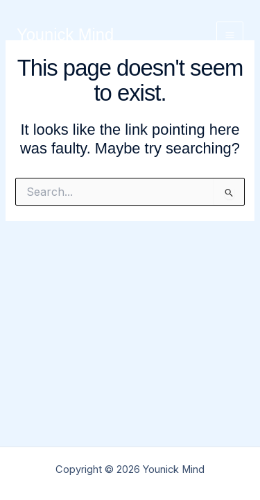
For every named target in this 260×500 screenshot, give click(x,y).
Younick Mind (65, 35)
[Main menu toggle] (229, 35)
